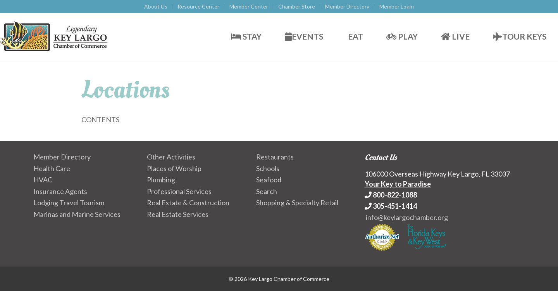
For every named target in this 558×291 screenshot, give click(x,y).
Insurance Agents (60, 191)
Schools (267, 168)
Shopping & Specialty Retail (297, 202)
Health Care (51, 168)
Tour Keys (519, 36)
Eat (354, 36)
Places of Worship (174, 168)
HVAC (42, 179)
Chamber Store (296, 6)
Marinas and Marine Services (77, 214)
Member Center (248, 6)
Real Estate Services (177, 214)
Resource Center (198, 6)
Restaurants (275, 156)
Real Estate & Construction (188, 202)
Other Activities (171, 156)
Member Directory (347, 6)
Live (455, 36)
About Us (155, 6)
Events (304, 36)
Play (402, 36)
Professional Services (179, 191)
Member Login (396, 6)
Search (266, 191)
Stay (246, 36)
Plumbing (161, 179)
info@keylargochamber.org (407, 217)
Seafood (268, 179)
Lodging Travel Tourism (68, 202)
